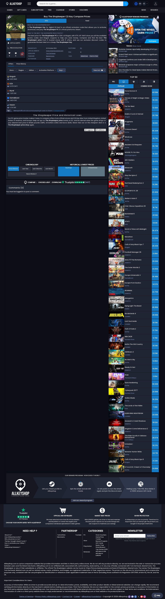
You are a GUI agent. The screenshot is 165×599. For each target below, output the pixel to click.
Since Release (13, 170)
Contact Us (67, 596)
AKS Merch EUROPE (99, 554)
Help (157, 595)
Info (46, 21)
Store (11, 70)
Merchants (61, 537)
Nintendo (87, 552)
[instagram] (144, 596)
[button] (155, 3)
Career (77, 596)
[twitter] (138, 596)
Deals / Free (100, 545)
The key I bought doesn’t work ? (16, 541)
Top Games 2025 (102, 549)
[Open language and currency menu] (141, 3)
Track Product (31, 175)
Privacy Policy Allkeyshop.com (48, 596)
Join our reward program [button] (82, 500)
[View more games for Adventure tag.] (84, 57)
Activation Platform (46, 70)
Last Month (49, 170)
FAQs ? (7, 545)
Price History (21, 64)
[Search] (125, 3)
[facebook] (135, 596)
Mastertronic (50, 56)
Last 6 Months (37, 170)
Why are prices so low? (13, 539)
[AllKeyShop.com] (14, 3)
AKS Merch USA (101, 551)
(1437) (75, 184)
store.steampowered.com (54, 51)
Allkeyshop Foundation (91, 596)
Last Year (25, 170)
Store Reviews (100, 547)
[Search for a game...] (82, 3)
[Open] (29, 3)
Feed (87, 21)
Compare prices (59, 112)
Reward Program (101, 541)
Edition (31, 70)
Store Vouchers (101, 535)
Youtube (78, 535)
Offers (10, 64)
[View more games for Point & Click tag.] (94, 57)
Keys (61, 70)
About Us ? (8, 535)
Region (21, 70)
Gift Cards (99, 543)
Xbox (85, 541)
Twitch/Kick (61, 535)
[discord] (132, 596)
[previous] (8, 39)
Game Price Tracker (100, 538)
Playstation (88, 546)
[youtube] (141, 596)
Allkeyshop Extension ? (12, 547)
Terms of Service (26, 596)
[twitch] (129, 596)
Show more (136, 46)
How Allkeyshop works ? (13, 537)
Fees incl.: (98, 70)
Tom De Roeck (50, 53)
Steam (48, 59)
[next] (23, 39)
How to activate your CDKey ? (15, 543)
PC (85, 535)
